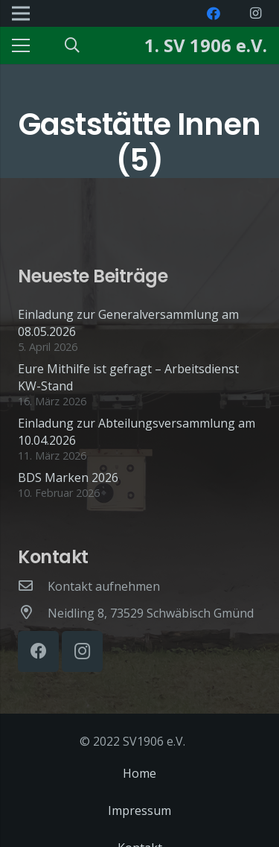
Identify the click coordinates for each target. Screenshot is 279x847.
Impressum (139, 810)
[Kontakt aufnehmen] (33, 586)
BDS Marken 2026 (68, 477)
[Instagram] (255, 13)
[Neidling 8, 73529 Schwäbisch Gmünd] (33, 613)
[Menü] (20, 45)
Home (139, 773)
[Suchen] (72, 45)
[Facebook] (213, 13)
